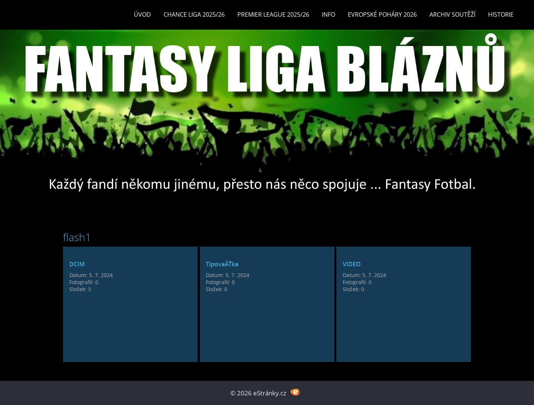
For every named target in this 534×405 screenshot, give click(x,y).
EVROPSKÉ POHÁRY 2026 (382, 14)
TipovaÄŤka (222, 264)
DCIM (77, 264)
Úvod (142, 14)
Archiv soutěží (452, 14)
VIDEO (352, 264)
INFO (328, 14)
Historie (501, 14)
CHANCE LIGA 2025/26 (194, 14)
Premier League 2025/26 (273, 14)
